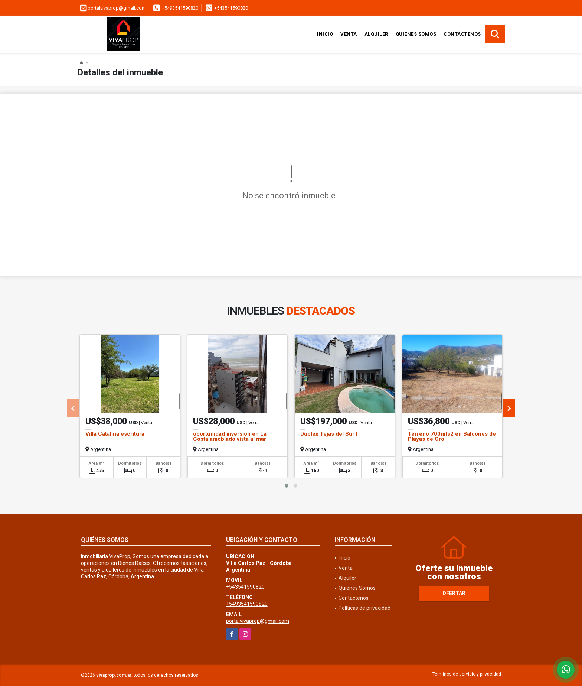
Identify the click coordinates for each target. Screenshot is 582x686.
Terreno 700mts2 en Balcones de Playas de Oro (452, 436)
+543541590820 (231, 8)
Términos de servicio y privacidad (466, 674)
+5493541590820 (180, 8)
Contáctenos (462, 34)
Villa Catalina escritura (114, 433)
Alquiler (376, 34)
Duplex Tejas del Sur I (328, 433)
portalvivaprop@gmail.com (257, 621)
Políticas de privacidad (364, 608)
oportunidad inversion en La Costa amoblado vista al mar (230, 436)
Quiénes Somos (416, 34)
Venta (348, 34)
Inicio (325, 34)
